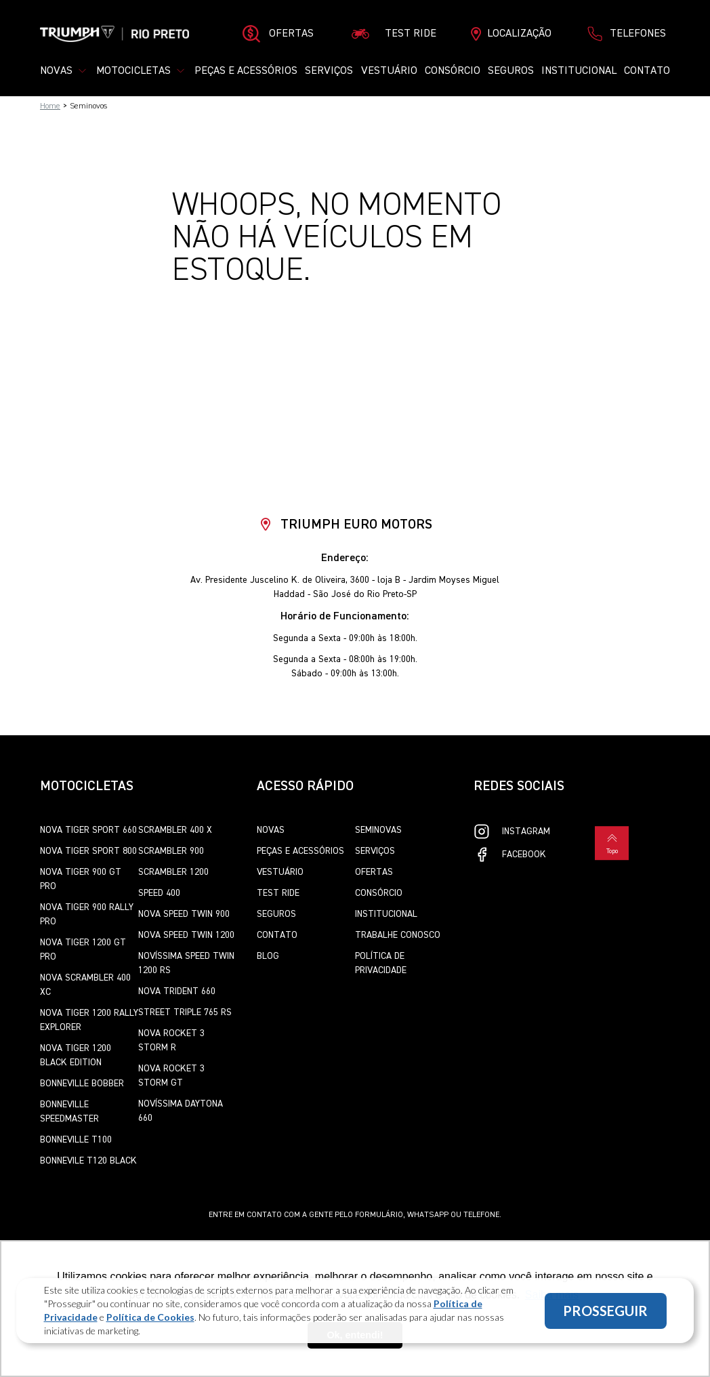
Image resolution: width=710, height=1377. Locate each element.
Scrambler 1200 (173, 872)
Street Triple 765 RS (185, 1012)
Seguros (511, 71)
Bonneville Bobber (82, 1083)
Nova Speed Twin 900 (184, 914)
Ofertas (374, 872)
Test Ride (278, 893)
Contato (647, 71)
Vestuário (389, 71)
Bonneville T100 (76, 1140)
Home (50, 106)
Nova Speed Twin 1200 (186, 935)
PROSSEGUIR (605, 1310)
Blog (268, 956)
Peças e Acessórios (245, 71)
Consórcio (452, 71)
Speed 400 (159, 893)
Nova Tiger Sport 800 (88, 851)
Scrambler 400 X (175, 830)
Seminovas (378, 830)
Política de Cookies (150, 1317)
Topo (612, 842)
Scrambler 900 (171, 851)
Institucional (579, 71)
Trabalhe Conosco (397, 935)
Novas (271, 830)
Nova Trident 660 (176, 991)
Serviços (329, 71)
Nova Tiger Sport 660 (88, 830)
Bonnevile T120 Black (88, 1161)
